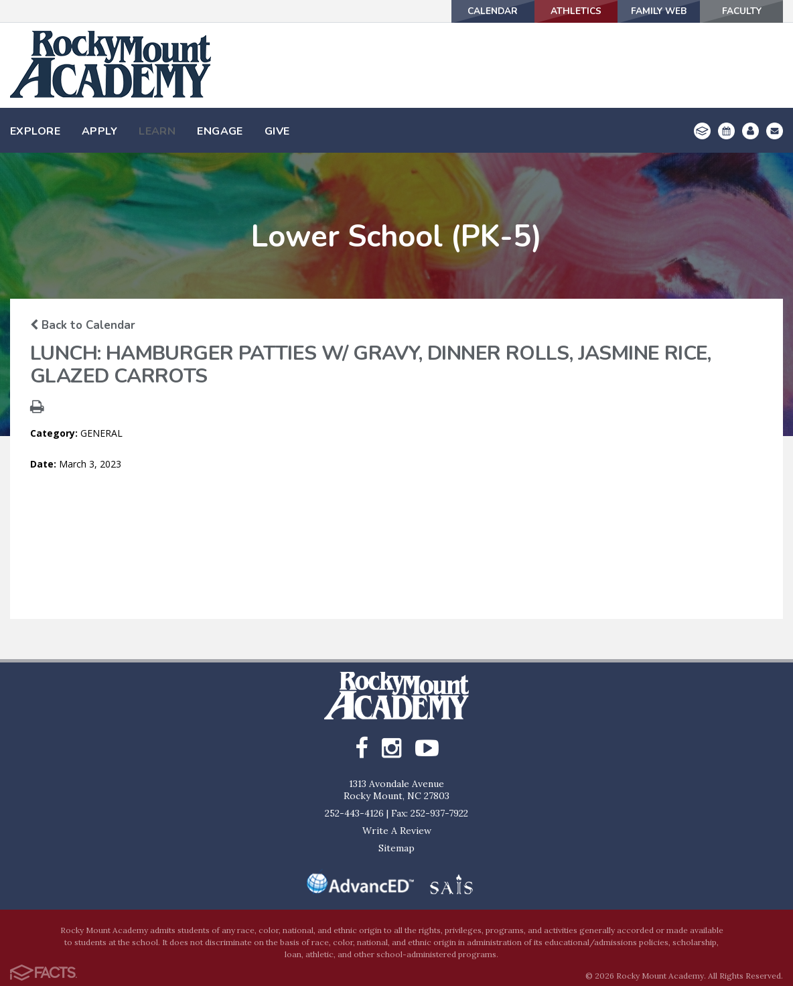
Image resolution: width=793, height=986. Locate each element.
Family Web (650, 11)
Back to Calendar (82, 325)
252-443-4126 (354, 813)
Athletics (560, 11)
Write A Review (396, 831)
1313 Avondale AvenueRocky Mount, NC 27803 (396, 790)
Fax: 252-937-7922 (429, 813)
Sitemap (396, 848)
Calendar (471, 11)
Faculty (739, 11)
